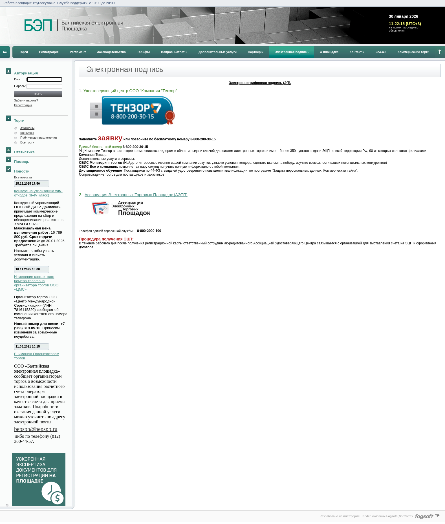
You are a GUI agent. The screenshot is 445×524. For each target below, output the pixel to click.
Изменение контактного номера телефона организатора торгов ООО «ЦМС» (36, 283)
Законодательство (111, 52)
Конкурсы (27, 132)
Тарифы (143, 52)
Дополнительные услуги (218, 52)
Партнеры (255, 52)
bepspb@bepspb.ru (35, 429)
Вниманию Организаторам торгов (36, 356)
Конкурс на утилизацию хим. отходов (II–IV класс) (38, 193)
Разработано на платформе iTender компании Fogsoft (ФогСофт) (366, 516)
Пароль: (20, 86)
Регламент (78, 52)
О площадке (329, 52)
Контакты (357, 52)
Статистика (24, 152)
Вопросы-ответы (174, 52)
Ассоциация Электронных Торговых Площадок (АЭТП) (136, 195)
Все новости (23, 177)
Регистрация (49, 52)
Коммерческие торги (413, 52)
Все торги (27, 142)
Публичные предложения (38, 137)
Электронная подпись (292, 52)
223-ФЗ (381, 52)
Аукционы (27, 128)
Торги (23, 52)
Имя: (17, 79)
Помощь (21, 162)
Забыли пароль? (26, 100)
